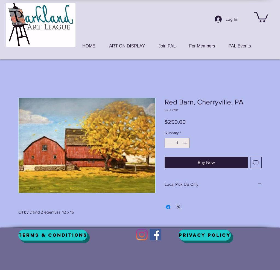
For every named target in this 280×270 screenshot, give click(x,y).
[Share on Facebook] (168, 207)
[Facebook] (155, 234)
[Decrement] (168, 143)
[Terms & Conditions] (52, 235)
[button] (261, 16)
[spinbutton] (177, 143)
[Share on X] (178, 207)
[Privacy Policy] (205, 235)
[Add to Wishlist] (256, 162)
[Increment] (185, 143)
